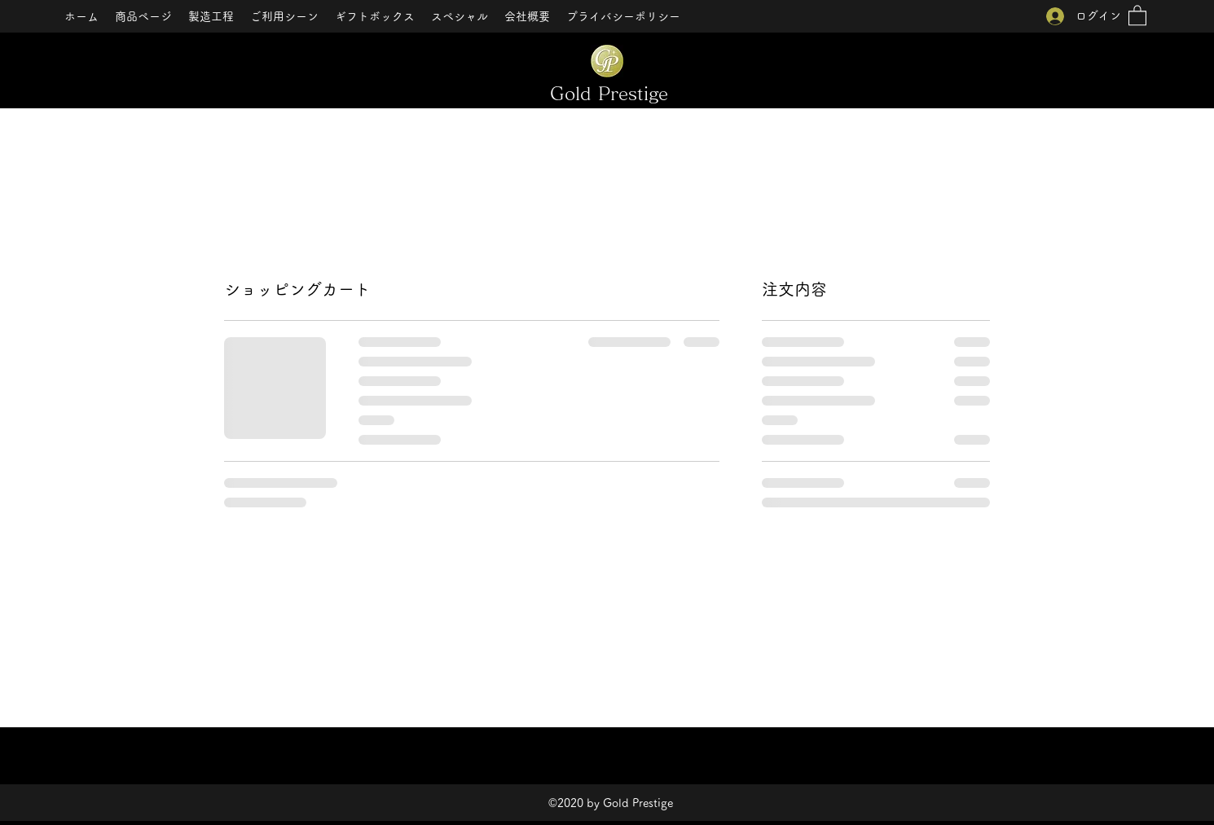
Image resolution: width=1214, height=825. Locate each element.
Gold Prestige (609, 94)
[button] (1137, 14)
